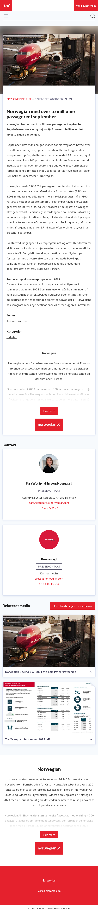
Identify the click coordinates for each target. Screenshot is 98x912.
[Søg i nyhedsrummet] (92, 16)
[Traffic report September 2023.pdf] (49, 708)
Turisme (11, 321)
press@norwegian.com (49, 578)
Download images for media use (73, 606)
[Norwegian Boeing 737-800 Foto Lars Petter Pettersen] (49, 641)
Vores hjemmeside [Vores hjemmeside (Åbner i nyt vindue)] (49, 890)
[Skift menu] (6, 16)
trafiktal (11, 337)
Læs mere (49, 411)
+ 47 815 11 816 (49, 584)
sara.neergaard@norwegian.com (49, 503)
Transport (23, 321)
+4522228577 (49, 508)
